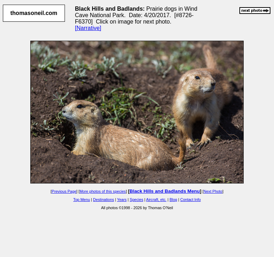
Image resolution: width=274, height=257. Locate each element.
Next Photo (212, 191)
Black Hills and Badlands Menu (165, 191)
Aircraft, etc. (156, 199)
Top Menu (81, 199)
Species (136, 199)
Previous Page (64, 191)
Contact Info (190, 199)
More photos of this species (103, 191)
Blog (173, 199)
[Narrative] (88, 28)
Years (122, 199)
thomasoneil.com (33, 13)
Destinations (103, 199)
